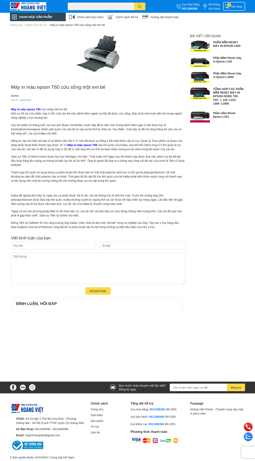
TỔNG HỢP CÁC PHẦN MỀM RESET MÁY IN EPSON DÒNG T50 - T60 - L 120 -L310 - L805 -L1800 (228, 96)
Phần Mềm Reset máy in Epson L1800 (227, 75)
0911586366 (189, 8)
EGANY (43, 457)
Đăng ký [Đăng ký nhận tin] (236, 387)
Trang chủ (97, 409)
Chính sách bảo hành (90, 17)
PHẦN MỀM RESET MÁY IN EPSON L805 (226, 43)
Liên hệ (95, 432)
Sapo (71, 457)
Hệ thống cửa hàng (214, 6)
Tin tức (95, 426)
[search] (139, 6)
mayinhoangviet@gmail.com (42, 435)
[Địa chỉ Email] (207, 387)
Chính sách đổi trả (127, 17)
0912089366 (60, 429)
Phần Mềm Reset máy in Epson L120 (227, 59)
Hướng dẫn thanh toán (164, 17)
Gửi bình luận (97, 291)
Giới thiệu (97, 415)
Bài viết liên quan (205, 36)
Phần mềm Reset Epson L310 (224, 114)
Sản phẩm (97, 421)
